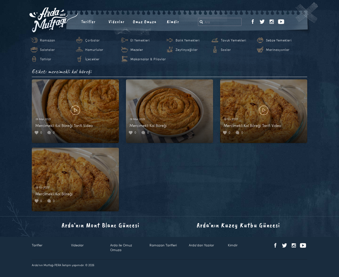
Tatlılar (45, 59)
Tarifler (88, 21)
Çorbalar (92, 40)
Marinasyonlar (278, 50)
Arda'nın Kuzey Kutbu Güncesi (238, 225)
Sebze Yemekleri (279, 40)
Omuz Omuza (145, 21)
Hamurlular (94, 50)
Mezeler (136, 50)
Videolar (117, 21)
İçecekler (92, 59)
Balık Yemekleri (188, 40)
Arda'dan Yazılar (201, 245)
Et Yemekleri (140, 40)
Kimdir (173, 21)
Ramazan (47, 40)
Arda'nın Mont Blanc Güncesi (101, 225)
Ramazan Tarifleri (163, 245)
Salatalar (47, 50)
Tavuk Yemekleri (233, 40)
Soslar (226, 50)
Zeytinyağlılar (187, 50)
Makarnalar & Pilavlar (148, 59)
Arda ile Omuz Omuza (121, 247)
